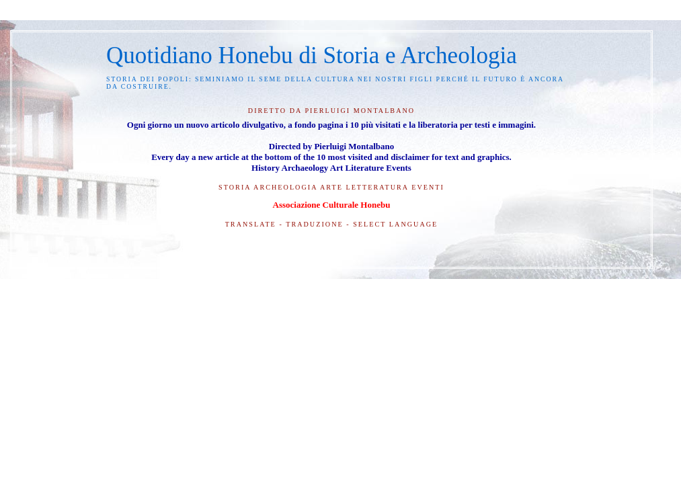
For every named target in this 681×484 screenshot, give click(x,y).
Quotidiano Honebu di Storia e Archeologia (311, 55)
